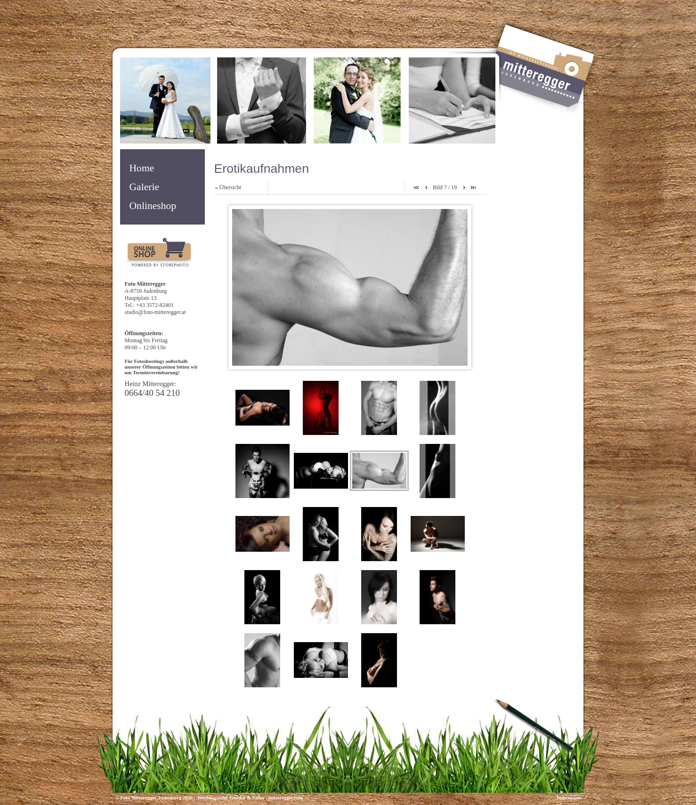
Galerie (144, 187)
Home (141, 168)
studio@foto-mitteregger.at (155, 312)
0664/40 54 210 (152, 393)
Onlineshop (153, 205)
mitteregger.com (285, 797)
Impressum (569, 797)
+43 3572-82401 (155, 305)
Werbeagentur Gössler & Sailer (230, 797)
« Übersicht (228, 187)
